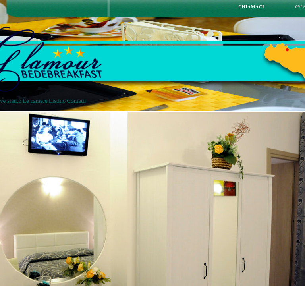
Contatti (76, 101)
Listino (57, 101)
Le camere (35, 101)
